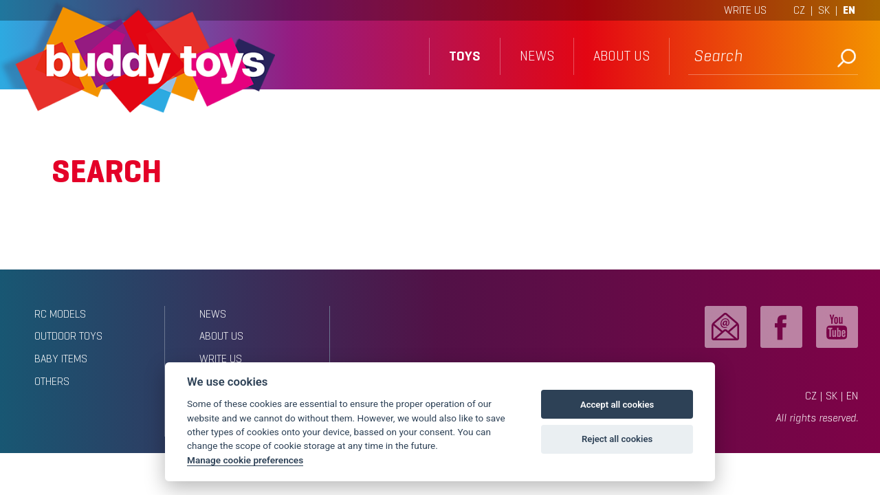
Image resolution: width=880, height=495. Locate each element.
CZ (799, 9)
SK (824, 9)
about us (621, 56)
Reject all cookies (617, 439)
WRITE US (745, 9)
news (537, 56)
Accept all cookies (617, 404)
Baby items (60, 358)
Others (51, 381)
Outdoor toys (68, 335)
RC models (60, 313)
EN (849, 9)
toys (465, 56)
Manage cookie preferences (245, 459)
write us (220, 358)
